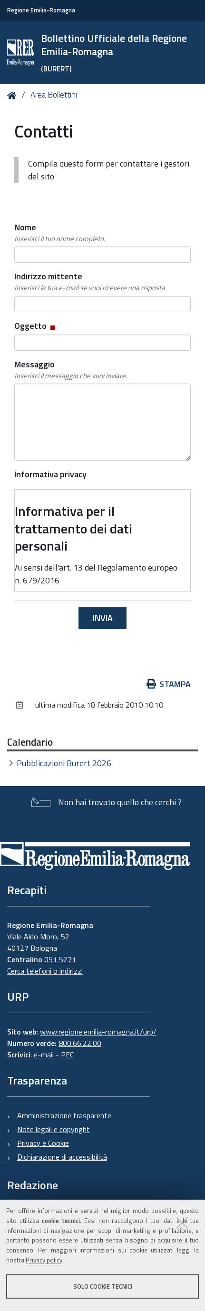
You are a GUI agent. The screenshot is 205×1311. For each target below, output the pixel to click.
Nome (59, 233)
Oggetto (35, 325)
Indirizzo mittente (89, 282)
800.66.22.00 (80, 1043)
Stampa (168, 684)
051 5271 (60, 959)
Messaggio (70, 370)
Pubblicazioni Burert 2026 (64, 763)
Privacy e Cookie (43, 1143)
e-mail (44, 1054)
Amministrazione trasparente (64, 1115)
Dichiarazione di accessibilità (62, 1157)
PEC (67, 1054)
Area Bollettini (53, 95)
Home (13, 95)
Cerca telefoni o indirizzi (45, 970)
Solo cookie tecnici (102, 1286)
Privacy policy (44, 1260)
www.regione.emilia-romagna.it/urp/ (98, 1031)
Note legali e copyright (53, 1129)
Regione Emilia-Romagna (41, 10)
